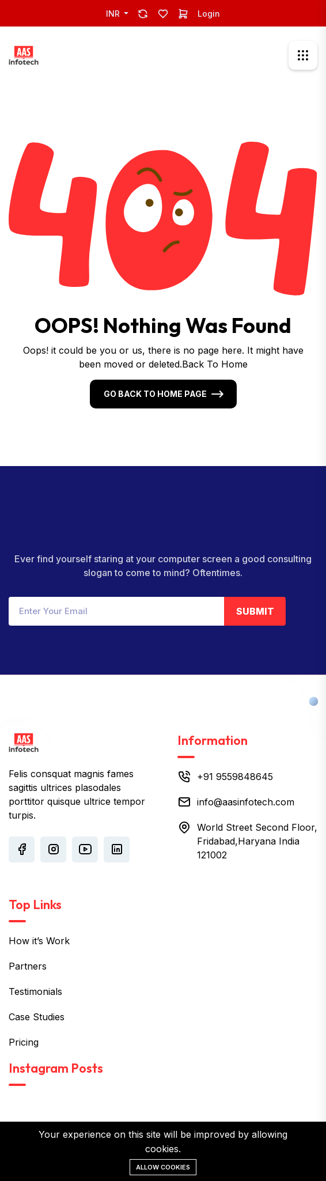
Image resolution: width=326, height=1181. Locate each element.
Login (209, 13)
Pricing (24, 1042)
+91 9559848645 (235, 776)
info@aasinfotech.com (245, 802)
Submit (255, 611)
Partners (28, 966)
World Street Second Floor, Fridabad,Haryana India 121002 (257, 841)
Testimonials (35, 991)
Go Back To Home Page (155, 394)
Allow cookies (163, 1167)
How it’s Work (39, 941)
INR (114, 13)
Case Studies (37, 1017)
